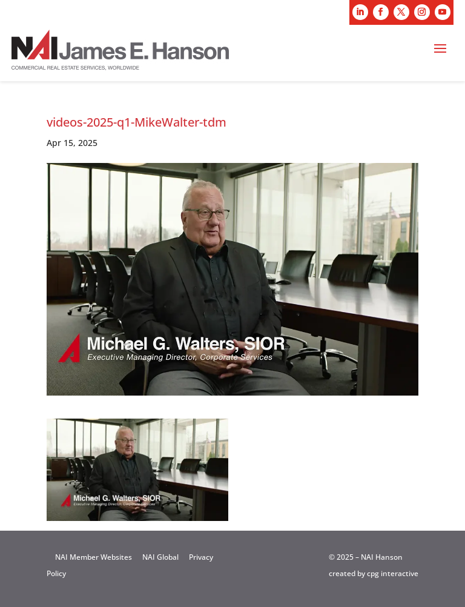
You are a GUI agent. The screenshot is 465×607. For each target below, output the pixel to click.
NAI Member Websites (93, 557)
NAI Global (160, 557)
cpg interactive (392, 573)
